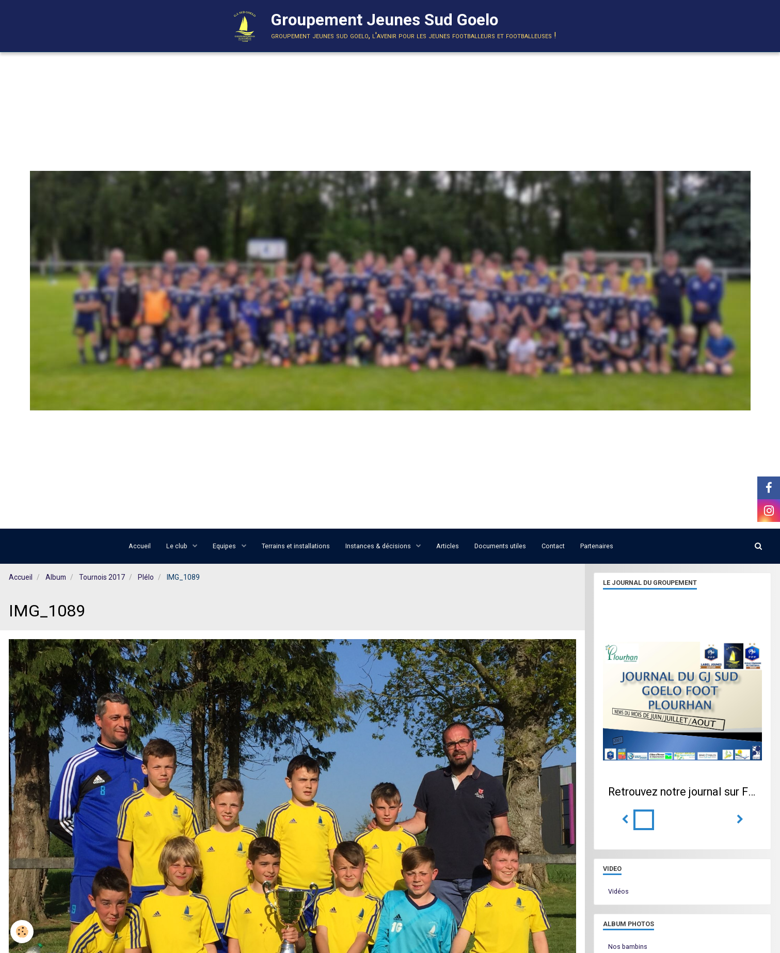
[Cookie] (22, 931)
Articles (447, 546)
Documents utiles (500, 546)
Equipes (225, 546)
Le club (177, 546)
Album (55, 577)
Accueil (140, 546)
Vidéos (618, 891)
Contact (553, 546)
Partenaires (596, 546)
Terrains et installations (296, 546)
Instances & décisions (378, 546)
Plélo (146, 577)
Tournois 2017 (102, 577)
